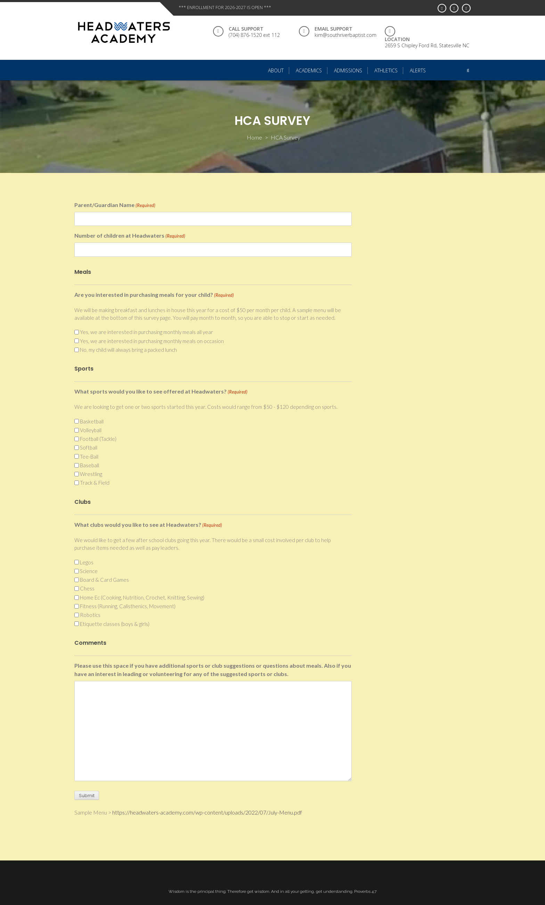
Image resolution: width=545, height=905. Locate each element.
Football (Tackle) (98, 439)
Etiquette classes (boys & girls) (114, 624)
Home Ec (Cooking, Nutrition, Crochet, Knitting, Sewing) (142, 597)
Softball (88, 447)
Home (254, 137)
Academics (309, 70)
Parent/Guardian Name (114, 205)
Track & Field (94, 482)
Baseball (89, 465)
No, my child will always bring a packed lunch (128, 350)
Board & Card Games (104, 580)
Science (89, 571)
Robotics (90, 615)
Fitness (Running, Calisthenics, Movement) (128, 606)
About (276, 70)
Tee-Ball (89, 456)
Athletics (386, 70)
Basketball (92, 421)
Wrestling (91, 474)
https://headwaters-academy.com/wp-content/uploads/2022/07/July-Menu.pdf (207, 812)
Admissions (348, 70)
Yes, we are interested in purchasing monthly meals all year (146, 332)
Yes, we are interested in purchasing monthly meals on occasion (152, 341)
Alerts (418, 70)
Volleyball (90, 430)
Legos (86, 562)
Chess (87, 588)
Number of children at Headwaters (129, 236)
